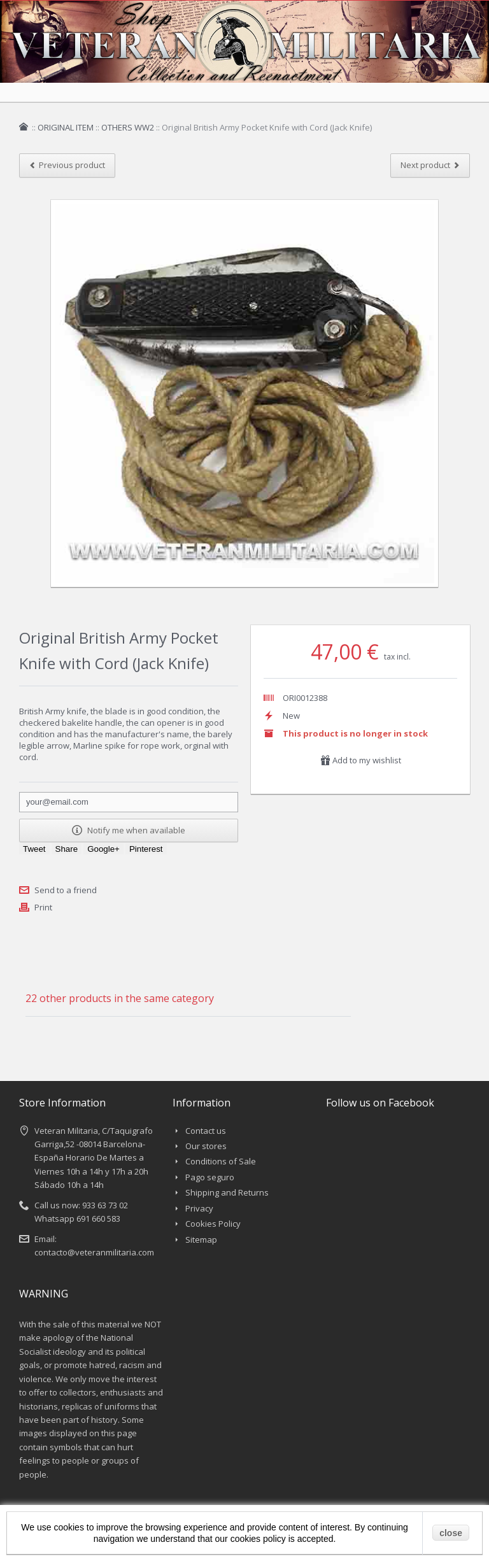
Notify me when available (128, 830)
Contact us (205, 1130)
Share (66, 849)
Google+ (103, 849)
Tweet (34, 849)
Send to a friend (65, 890)
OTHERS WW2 (127, 127)
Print (43, 907)
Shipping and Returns (227, 1192)
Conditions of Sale (220, 1161)
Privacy (199, 1208)
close (450, 1533)
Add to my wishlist (360, 760)
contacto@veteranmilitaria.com (94, 1252)
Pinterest (146, 849)
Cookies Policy (213, 1223)
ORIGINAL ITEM (66, 127)
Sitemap (201, 1239)
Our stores (206, 1146)
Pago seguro (209, 1177)
